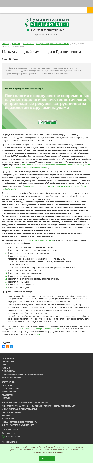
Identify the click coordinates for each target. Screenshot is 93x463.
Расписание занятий (10, 388)
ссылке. (37, 334)
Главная (5, 43)
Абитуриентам (8, 382)
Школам (6, 398)
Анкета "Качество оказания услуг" (18, 425)
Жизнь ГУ (6, 368)
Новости (16, 43)
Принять (46, 458)
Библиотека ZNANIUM (11, 412)
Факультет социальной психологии (52, 43)
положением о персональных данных (46, 452)
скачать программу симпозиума (40, 240)
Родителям (7, 395)
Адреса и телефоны (12, 436)
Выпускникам (8, 371)
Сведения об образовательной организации (22, 374)
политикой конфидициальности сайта (69, 449)
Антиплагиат (8, 419)
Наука (5, 365)
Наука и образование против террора (19, 422)
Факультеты (28, 43)
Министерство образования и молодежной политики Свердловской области (39, 406)
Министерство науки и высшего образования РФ (25, 402)
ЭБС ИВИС (6, 415)
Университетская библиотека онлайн (19, 409)
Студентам (7, 385)
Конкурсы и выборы (11, 377)
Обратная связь (8, 433)
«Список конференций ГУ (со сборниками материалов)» (35, 328)
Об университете (10, 358)
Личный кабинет (9, 392)
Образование (8, 361)
